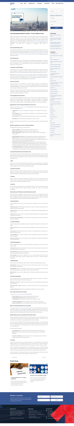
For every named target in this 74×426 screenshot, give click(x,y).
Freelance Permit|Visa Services (55, 87)
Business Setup (32, 4)
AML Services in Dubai (32, 418)
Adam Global (37, 43)
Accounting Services (53, 54)
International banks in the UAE (15, 70)
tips (51, 122)
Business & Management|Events (55, 65)
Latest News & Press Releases (55, 103)
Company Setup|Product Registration (56, 78)
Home (21, 4)
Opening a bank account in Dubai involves (18, 296)
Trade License (52, 124)
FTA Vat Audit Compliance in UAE (55, 49)
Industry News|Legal (53, 91)
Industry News (52, 89)
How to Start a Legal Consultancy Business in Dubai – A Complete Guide (55, 40)
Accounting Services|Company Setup (56, 56)
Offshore (51, 114)
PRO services (52, 116)
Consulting (39, 4)
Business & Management (54, 60)
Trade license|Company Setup (55, 126)
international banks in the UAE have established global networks (28, 77)
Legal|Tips (52, 110)
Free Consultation (59, 4)
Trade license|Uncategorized (55, 128)
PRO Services (46, 4)
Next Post (44, 360)
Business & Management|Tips (55, 67)
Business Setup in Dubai (33, 413)
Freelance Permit (53, 82)
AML (51, 58)
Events (51, 80)
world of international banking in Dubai (40, 42)
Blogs (53, 4)
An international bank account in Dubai (17, 310)
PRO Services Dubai (32, 417)
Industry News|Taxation (54, 93)
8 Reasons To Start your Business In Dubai (38, 378)
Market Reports (52, 112)
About (25, 4)
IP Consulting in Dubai (40, 417)
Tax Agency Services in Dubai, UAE (34, 420)
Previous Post (14, 360)
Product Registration (53, 118)
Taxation (51, 120)
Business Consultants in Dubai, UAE (35, 415)
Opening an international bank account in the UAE (19, 109)
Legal (51, 108)
